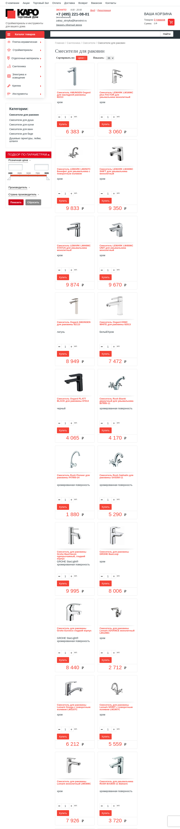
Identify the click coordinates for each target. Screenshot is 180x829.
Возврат (83, 3)
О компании (12, 3)
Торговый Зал (41, 3)
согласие (38, 812)
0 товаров (159, 19)
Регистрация (104, 10)
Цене (81, 57)
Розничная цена (18, 160)
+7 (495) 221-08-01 (72, 14)
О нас (52, 780)
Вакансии (96, 3)
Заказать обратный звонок (69, 25)
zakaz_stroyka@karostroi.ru (71, 20)
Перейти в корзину (171, 22)
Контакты (110, 3)
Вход (92, 10)
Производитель (17, 187)
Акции (26, 3)
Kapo (23, 15)
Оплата (56, 3)
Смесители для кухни (21, 124)
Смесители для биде (21, 133)
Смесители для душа (21, 120)
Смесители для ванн (21, 129)
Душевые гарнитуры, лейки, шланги (25, 140)
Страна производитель (22, 194)
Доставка (69, 3)
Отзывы (63, 780)
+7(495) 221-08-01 (94, 800)
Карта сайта (132, 780)
